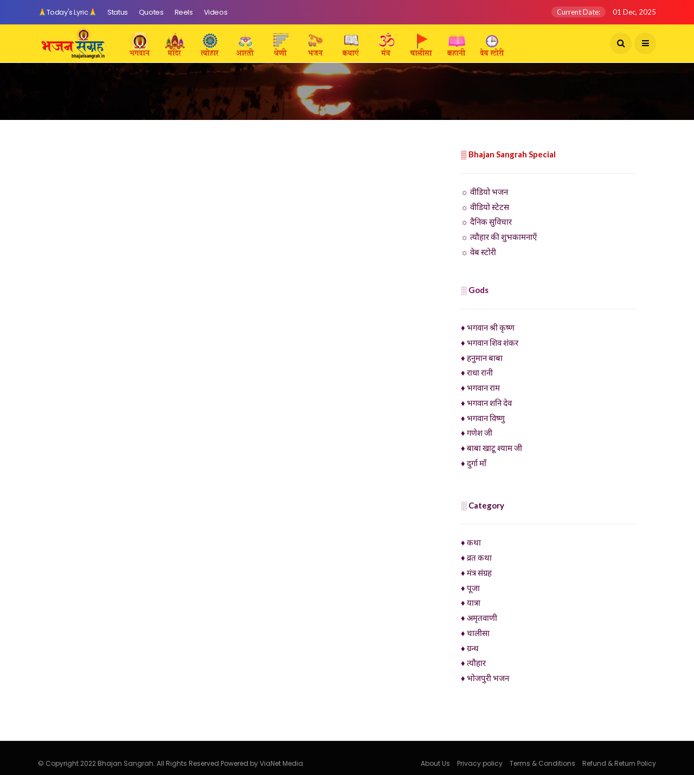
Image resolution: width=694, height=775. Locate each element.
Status (117, 12)
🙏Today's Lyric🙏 (67, 12)
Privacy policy (480, 763)
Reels (184, 12)
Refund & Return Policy (619, 763)
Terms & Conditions (542, 763)
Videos (216, 12)
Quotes (151, 12)
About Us (435, 763)
